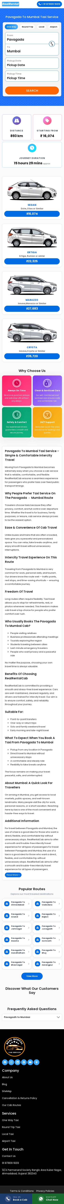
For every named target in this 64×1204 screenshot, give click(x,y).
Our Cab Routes (11, 1105)
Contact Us (9, 1156)
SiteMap (7, 1091)
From (10, 35)
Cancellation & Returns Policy (19, 1098)
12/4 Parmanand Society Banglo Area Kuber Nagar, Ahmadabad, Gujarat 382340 (32, 1171)
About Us (7, 1077)
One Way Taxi (10, 1120)
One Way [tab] (11, 26)
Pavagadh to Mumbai (17, 1017)
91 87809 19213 (10, 1163)
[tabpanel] (32, 63)
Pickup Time (14, 73)
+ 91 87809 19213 (49, 4)
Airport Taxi (8, 1141)
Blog (4, 1084)
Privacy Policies (45, 1191)
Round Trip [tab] (27, 26)
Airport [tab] (53, 26)
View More (32, 976)
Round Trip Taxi (11, 1127)
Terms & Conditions (22, 1191)
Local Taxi (8, 1134)
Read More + (13, 874)
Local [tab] (41, 26)
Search (32, 90)
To (8, 47)
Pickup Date (14, 60)
